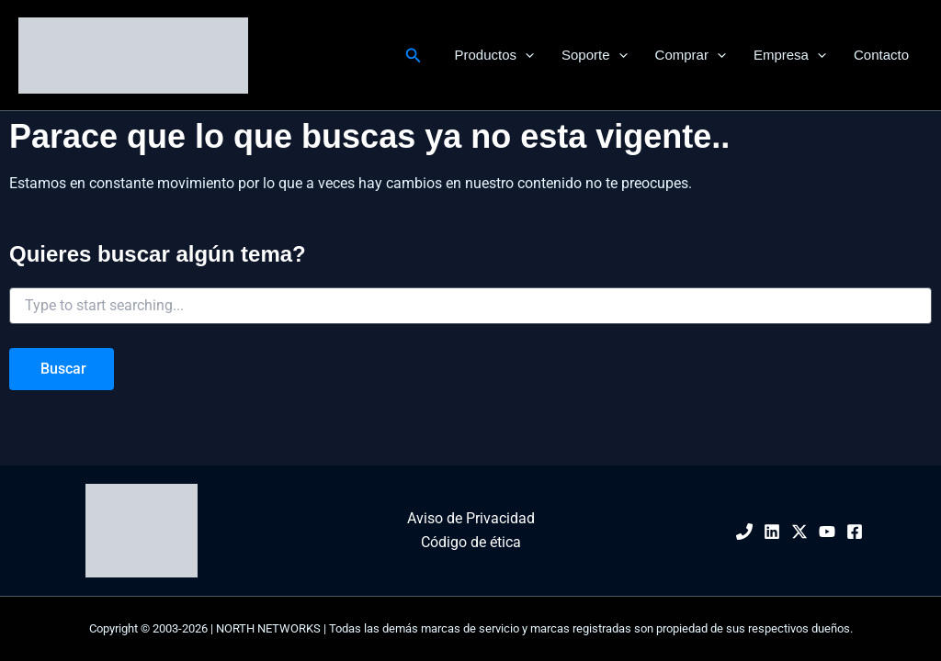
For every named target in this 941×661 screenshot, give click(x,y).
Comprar (690, 55)
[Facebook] (854, 531)
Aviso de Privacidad (471, 518)
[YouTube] (827, 531)
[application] (525, 55)
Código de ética (471, 542)
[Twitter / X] (799, 531)
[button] (413, 55)
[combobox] (470, 305)
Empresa (790, 55)
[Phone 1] (744, 531)
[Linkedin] (772, 531)
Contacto (881, 54)
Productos (494, 55)
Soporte (594, 55)
